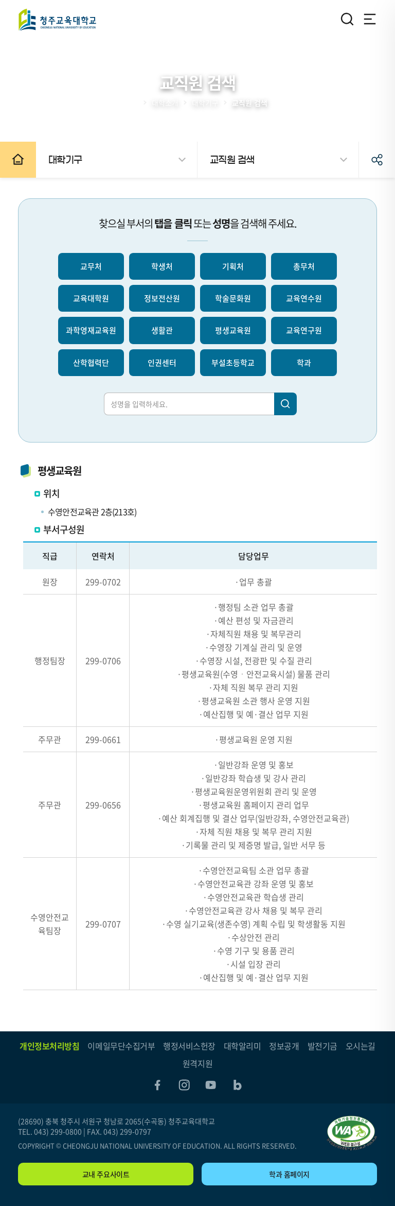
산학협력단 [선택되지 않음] (91, 362)
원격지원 (197, 1063)
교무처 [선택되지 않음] (91, 266)
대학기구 (205, 102)
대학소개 (165, 102)
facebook (157, 1085)
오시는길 (360, 1046)
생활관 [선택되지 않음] (162, 330)
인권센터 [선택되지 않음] (162, 362)
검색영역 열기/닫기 (347, 19)
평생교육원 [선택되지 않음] (233, 330)
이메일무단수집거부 (121, 1046)
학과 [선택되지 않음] (304, 362)
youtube (211, 1085)
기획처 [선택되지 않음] (233, 266)
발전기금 (322, 1046)
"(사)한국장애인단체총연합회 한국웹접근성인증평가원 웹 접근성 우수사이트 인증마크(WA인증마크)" (352, 1133)
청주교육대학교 (57, 19)
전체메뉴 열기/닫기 (370, 19)
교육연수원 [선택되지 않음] (304, 298)
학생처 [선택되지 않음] (162, 266)
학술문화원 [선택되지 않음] (233, 298)
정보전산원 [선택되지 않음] (162, 298)
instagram (184, 1085)
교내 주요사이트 (106, 1174)
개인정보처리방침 (49, 1046)
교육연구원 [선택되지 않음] (304, 330)
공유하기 (377, 160)
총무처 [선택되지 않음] (304, 266)
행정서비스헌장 (189, 1046)
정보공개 (284, 1046)
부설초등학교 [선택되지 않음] (233, 362)
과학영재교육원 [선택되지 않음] (91, 330)
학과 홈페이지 (289, 1174)
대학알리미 (242, 1046)
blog (237, 1085)
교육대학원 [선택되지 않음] (91, 298)
